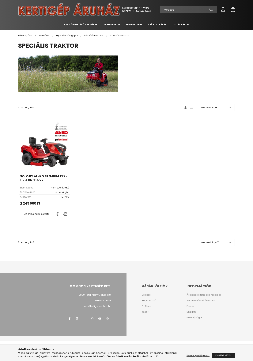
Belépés (146, 295)
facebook (69, 318)
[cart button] (233, 9)
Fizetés (190, 306)
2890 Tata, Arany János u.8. (95, 294)
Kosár (145, 312)
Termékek (110, 24)
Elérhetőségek (194, 317)
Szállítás (192, 312)
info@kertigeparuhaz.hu (97, 306)
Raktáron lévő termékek (81, 24)
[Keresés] (188, 9)
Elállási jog (134, 24)
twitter (85, 318)
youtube (100, 318)
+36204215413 (142, 11)
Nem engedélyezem (198, 355)
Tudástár (179, 24)
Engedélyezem (223, 355)
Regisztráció (149, 300)
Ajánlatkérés (157, 24)
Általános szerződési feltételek (204, 295)
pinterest (92, 318)
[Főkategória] (25, 35)
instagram (77, 318)
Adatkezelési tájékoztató (200, 300)
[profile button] (223, 9)
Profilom (146, 306)
